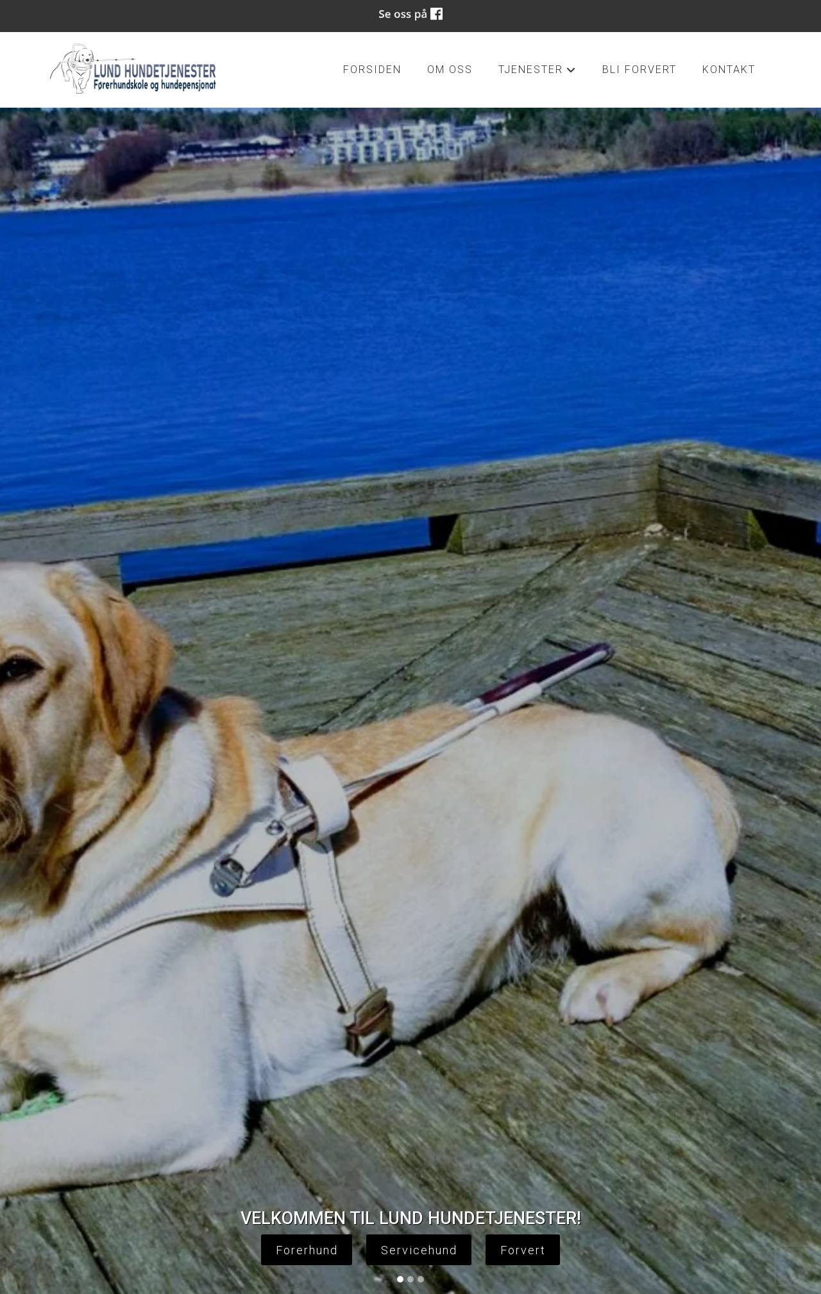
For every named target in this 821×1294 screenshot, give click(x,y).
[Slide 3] (421, 1279)
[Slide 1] (400, 1279)
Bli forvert (639, 69)
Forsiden (372, 69)
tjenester (537, 73)
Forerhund (307, 1250)
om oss (450, 69)
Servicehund (419, 1250)
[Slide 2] (410, 1279)
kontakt (729, 69)
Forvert (523, 1250)
